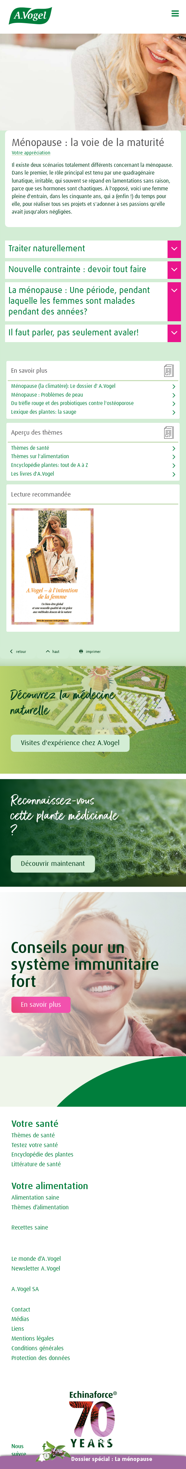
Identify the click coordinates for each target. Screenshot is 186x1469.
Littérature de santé (36, 1165)
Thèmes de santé (33, 1136)
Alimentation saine (35, 1198)
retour (17, 651)
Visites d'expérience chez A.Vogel (70, 743)
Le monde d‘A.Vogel (36, 1259)
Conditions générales (37, 1349)
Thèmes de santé (30, 448)
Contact (20, 1310)
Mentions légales (32, 1339)
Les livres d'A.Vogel (32, 474)
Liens (17, 1329)
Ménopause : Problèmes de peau (47, 395)
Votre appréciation (31, 152)
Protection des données (40, 1358)
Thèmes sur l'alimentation (40, 456)
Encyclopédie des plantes (42, 1155)
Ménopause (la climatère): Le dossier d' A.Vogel (63, 386)
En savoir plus (41, 1004)
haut (53, 651)
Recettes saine (29, 1228)
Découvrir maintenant (53, 864)
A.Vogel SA (25, 1289)
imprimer (90, 651)
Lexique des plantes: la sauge (43, 412)
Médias (20, 1319)
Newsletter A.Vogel (35, 1269)
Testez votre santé (34, 1145)
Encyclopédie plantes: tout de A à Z (49, 465)
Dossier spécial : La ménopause (111, 1459)
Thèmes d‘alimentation (40, 1208)
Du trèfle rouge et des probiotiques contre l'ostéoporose (72, 403)
